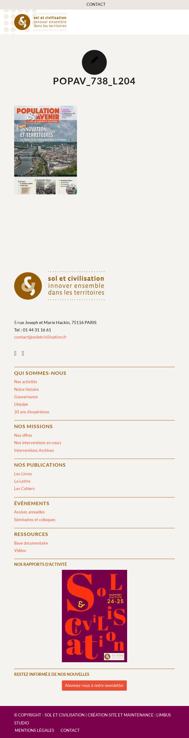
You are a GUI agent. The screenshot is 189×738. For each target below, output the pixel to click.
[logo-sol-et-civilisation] (78, 22)
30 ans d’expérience (31, 411)
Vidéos (20, 550)
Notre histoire (26, 389)
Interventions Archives (34, 450)
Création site (102, 714)
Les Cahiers (24, 488)
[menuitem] (96, 4)
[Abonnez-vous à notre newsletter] (94, 685)
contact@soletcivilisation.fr (40, 336)
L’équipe (21, 404)
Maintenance (139, 714)
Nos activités (25, 381)
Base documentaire (31, 543)
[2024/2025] (94, 617)
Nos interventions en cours (37, 442)
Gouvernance (26, 396)
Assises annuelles (29, 511)
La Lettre (22, 481)
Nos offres (23, 435)
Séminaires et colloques (34, 519)
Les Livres (23, 473)
